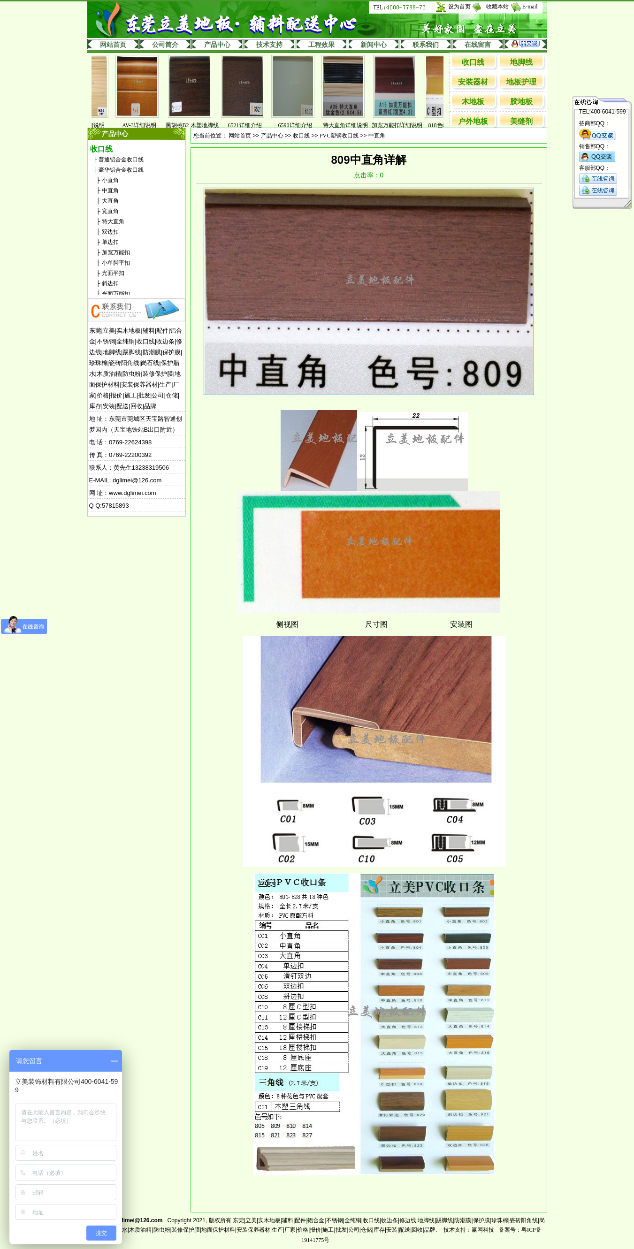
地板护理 (521, 82)
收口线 (473, 62)
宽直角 (110, 211)
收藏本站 (497, 6)
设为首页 (459, 6)
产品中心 (217, 44)
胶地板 (521, 102)
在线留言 (478, 44)
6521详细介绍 (250, 125)
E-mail (530, 6)
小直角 (110, 180)
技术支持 (269, 44)
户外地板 (473, 121)
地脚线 (521, 62)
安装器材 (473, 82)
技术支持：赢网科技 (468, 1229)
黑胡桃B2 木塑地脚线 (196, 125)
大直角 (110, 201)
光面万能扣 (116, 293)
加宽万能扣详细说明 (401, 125)
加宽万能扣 (116, 252)
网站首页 (113, 44)
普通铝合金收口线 (121, 159)
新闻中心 (373, 44)
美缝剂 (521, 121)
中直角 (110, 190)
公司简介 (165, 44)
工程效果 (321, 44)
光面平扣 (113, 273)
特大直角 (113, 221)
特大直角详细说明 (350, 125)
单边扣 (110, 242)
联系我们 (425, 44)
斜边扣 (110, 283)
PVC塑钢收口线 (339, 135)
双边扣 (110, 231)
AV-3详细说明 (144, 125)
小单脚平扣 (116, 262)
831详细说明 (93, 125)
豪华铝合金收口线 (121, 170)
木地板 (473, 102)
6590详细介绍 (300, 125)
